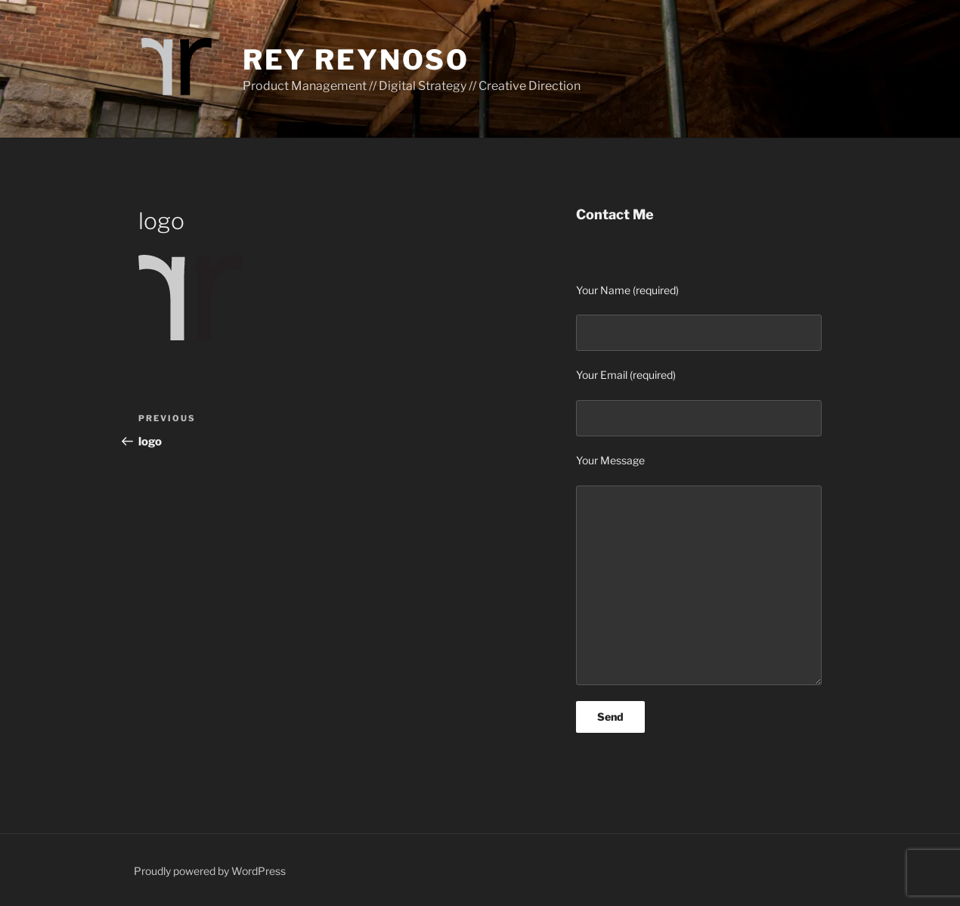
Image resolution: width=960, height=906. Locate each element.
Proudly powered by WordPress (210, 870)
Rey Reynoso (356, 59)
